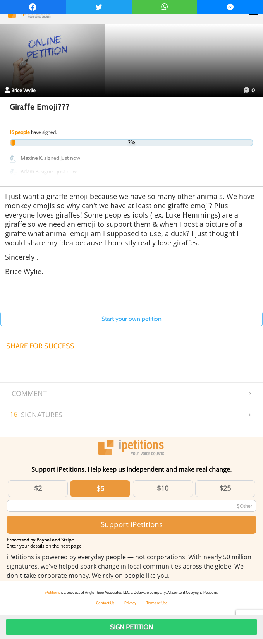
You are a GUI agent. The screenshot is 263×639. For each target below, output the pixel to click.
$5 (100, 488)
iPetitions (52, 592)
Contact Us (105, 602)
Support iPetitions (132, 524)
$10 (162, 488)
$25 (225, 488)
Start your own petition (131, 318)
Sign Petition (131, 627)
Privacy (130, 602)
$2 (38, 488)
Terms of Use (156, 602)
